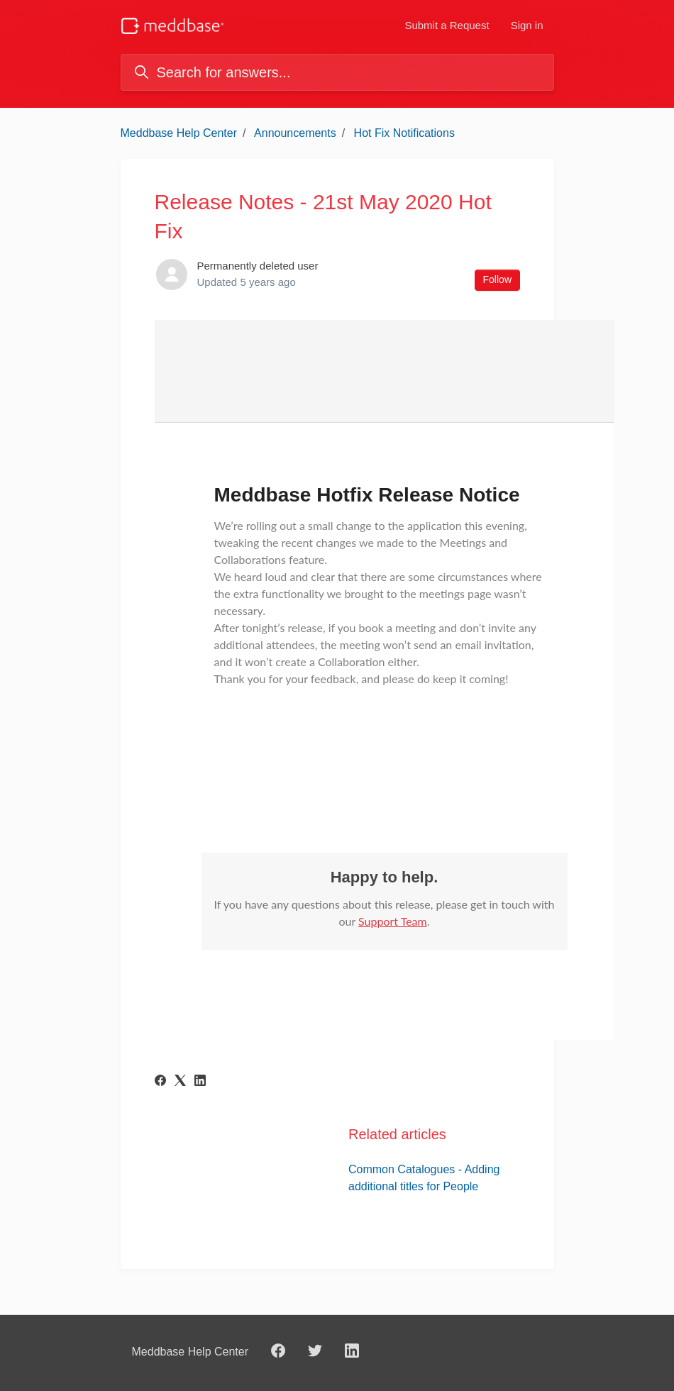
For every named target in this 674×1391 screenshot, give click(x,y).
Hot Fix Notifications (404, 133)
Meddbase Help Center (179, 133)
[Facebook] (160, 1082)
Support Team (392, 921)
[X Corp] (180, 1082)
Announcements (295, 133)
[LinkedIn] (200, 1082)
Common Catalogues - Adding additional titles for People (423, 1177)
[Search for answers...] (337, 72)
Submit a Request (446, 25)
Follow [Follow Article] (497, 279)
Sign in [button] (527, 25)
